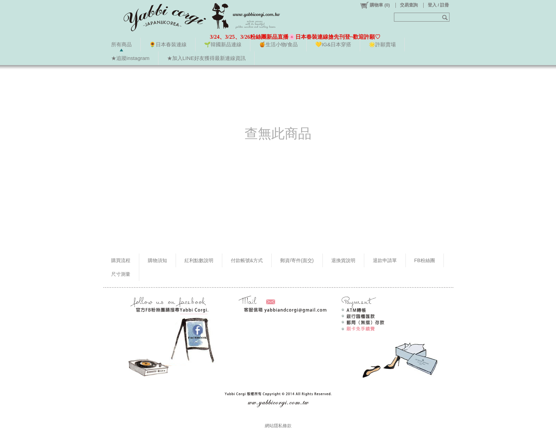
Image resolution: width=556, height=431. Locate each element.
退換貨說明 (343, 260)
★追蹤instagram (130, 58)
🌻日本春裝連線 (168, 44)
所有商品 (121, 44)
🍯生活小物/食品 (278, 44)
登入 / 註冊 (438, 5)
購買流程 (120, 260)
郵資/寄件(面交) (297, 260)
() (374, 5)
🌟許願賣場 (382, 44)
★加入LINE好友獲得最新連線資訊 (206, 58)
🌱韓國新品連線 (222, 44)
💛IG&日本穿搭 (333, 44)
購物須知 (157, 260)
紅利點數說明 (199, 260)
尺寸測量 (120, 274)
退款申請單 (385, 260)
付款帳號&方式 (247, 260)
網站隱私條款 (278, 425)
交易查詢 (409, 5)
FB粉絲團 (424, 260)
